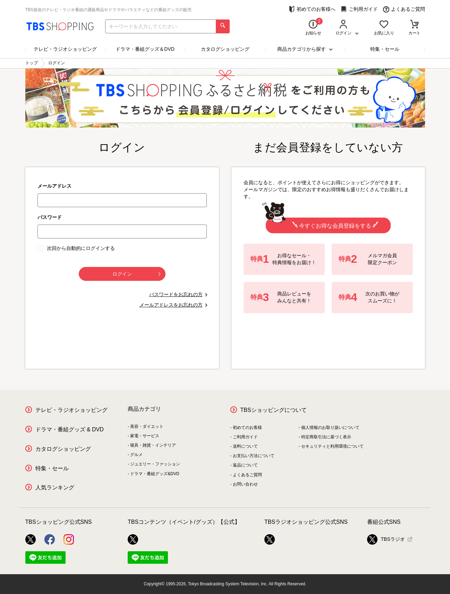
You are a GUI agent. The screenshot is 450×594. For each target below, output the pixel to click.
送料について (245, 446)
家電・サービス (144, 435)
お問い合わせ (245, 484)
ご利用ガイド (359, 9)
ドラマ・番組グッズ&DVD (154, 473)
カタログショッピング (225, 49)
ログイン (136, 274)
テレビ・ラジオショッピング (65, 49)
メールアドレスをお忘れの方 (171, 305)
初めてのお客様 (247, 427)
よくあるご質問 (404, 9)
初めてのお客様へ (312, 9)
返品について (245, 465)
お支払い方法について (253, 455)
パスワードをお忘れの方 (176, 294)
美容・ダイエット (146, 426)
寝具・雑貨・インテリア (153, 445)
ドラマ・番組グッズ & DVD (69, 429)
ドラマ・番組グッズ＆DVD (145, 49)
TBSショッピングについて (273, 410)
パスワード (49, 217)
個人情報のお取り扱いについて (330, 427)
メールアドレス (54, 186)
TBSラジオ (386, 539)
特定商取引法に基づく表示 (326, 436)
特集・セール (384, 49)
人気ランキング (54, 487)
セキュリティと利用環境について (332, 446)
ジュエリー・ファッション (155, 464)
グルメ (136, 454)
